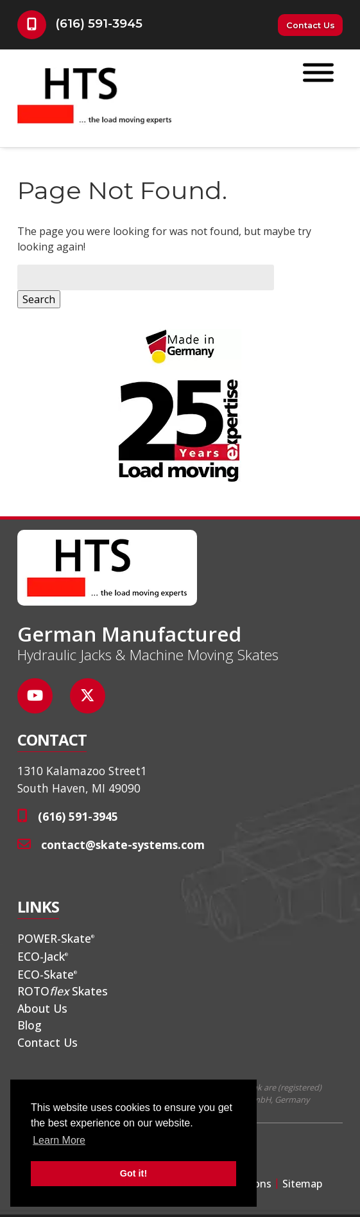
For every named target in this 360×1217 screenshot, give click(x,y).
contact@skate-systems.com (123, 844)
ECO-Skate (47, 974)
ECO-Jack (42, 956)
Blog (29, 1025)
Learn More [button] (59, 1140)
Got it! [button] (133, 1173)
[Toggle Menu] (318, 73)
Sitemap (302, 1184)
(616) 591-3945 (98, 23)
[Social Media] (42, 703)
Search (38, 299)
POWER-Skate (55, 938)
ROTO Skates (62, 991)
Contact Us (310, 25)
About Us (42, 1008)
